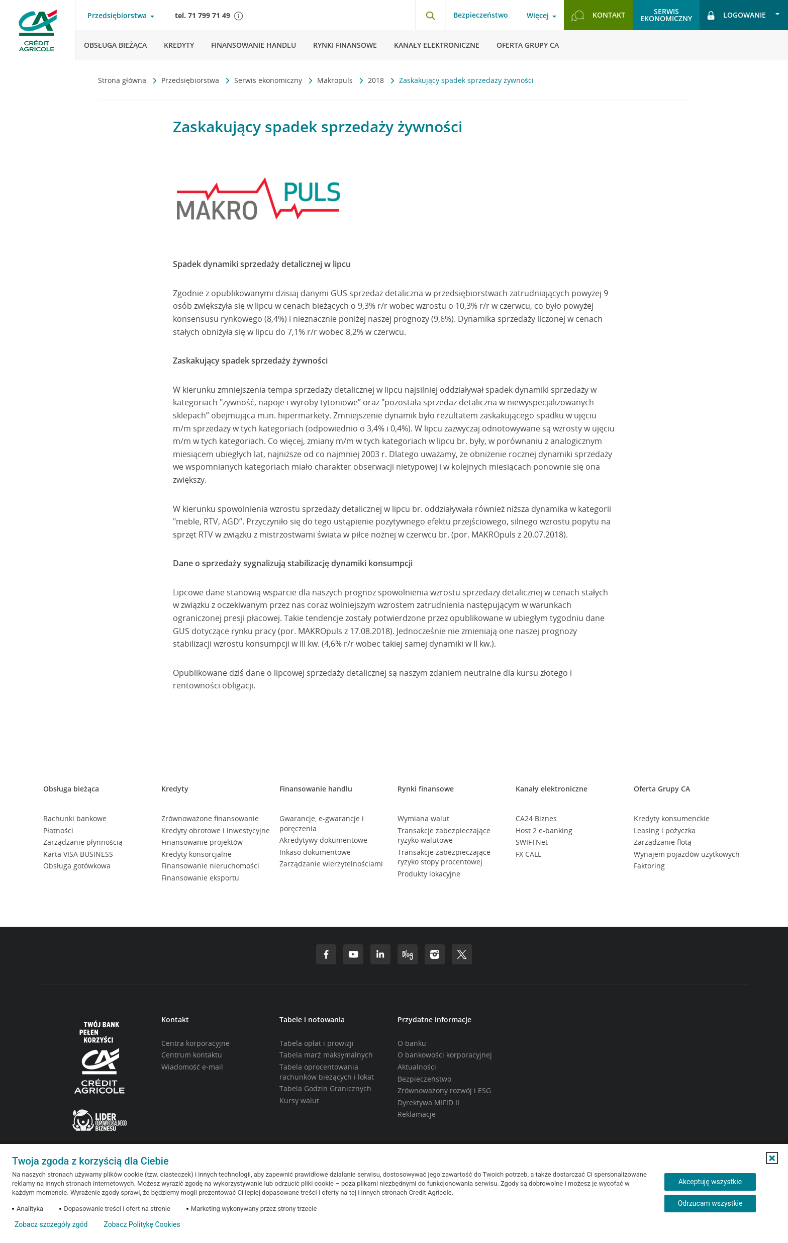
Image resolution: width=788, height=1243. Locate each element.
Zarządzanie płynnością (83, 842)
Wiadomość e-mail (192, 1067)
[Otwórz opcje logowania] (744, 15)
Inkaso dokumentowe (315, 852)
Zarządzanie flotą (663, 842)
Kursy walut (299, 1100)
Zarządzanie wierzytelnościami (331, 863)
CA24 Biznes (536, 818)
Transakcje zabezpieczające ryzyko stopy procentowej (444, 857)
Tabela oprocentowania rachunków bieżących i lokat (326, 1072)
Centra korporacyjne (195, 1043)
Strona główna (123, 80)
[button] (772, 1158)
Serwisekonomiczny (666, 15)
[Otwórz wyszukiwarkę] (430, 15)
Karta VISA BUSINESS (78, 854)
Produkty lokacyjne (429, 873)
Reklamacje (417, 1114)
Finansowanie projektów (202, 842)
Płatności (58, 830)
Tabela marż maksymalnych (326, 1054)
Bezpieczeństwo (480, 15)
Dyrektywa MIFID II (428, 1102)
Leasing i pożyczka (665, 830)
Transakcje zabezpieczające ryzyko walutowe (444, 835)
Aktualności (417, 1067)
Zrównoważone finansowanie (210, 818)
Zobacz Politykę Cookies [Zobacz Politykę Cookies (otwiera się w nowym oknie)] (142, 1224)
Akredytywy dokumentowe (323, 840)
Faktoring (649, 865)
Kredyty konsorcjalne (196, 854)
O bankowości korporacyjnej (445, 1054)
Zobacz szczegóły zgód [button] (51, 1224)
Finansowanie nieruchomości (210, 865)
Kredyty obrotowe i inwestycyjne (215, 830)
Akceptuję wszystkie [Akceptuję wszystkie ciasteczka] (710, 1182)
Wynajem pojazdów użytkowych (687, 854)
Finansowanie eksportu (200, 877)
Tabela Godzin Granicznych (325, 1088)
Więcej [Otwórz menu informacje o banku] (538, 16)
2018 (377, 80)
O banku (412, 1043)
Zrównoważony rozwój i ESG (444, 1090)
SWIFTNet (532, 842)
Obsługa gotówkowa (77, 865)
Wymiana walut (423, 818)
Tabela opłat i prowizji (316, 1043)
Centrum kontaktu (191, 1054)
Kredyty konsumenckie (672, 818)
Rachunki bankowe (75, 818)
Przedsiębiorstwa (191, 80)
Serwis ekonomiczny (269, 80)
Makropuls (336, 80)
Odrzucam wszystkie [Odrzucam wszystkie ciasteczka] (710, 1203)
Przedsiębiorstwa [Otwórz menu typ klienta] (117, 16)
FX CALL (528, 854)
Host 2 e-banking (544, 830)
